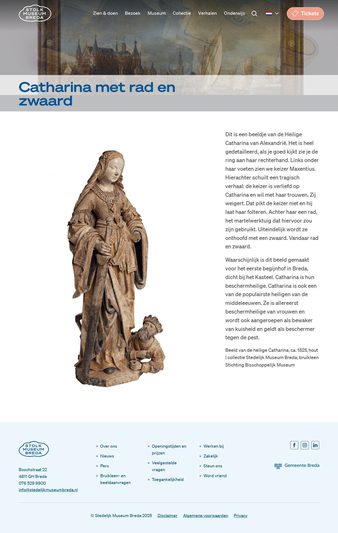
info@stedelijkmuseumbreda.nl (48, 489)
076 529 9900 (32, 483)
